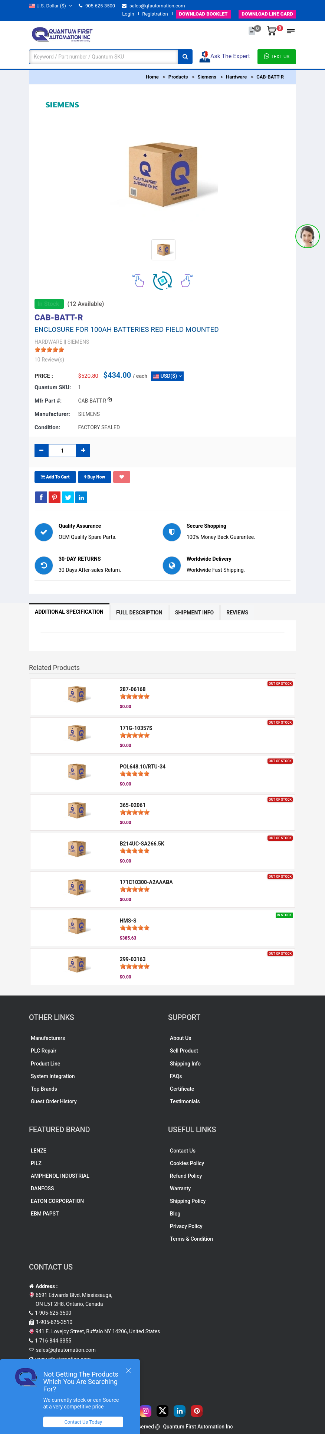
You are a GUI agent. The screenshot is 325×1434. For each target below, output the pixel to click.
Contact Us (183, 1151)
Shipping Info (185, 1064)
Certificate (182, 1089)
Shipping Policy (188, 1201)
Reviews (237, 613)
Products (178, 77)
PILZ (36, 1163)
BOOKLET (203, 14)
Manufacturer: (52, 414)
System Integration (53, 1076)
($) (50, 6)
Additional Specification (69, 612)
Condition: (47, 427)
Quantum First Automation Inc (198, 1427)
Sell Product (184, 1051)
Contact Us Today (83, 1422)
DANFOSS (42, 1188)
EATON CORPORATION (57, 1201)
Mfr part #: (48, 400)
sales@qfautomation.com (153, 6)
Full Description (139, 613)
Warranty (180, 1188)
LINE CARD (267, 14)
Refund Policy (186, 1176)
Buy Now (94, 477)
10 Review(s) (49, 360)
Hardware (236, 77)
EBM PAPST (45, 1214)
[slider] (49, 350)
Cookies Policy (187, 1163)
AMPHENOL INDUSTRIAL (60, 1176)
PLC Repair (43, 1051)
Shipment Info (194, 613)
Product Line (45, 1064)
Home (152, 77)
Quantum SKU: (53, 387)
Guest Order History (54, 1101)
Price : (44, 376)
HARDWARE (48, 342)
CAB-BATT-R (270, 77)
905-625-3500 (97, 6)
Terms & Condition (191, 1239)
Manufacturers (48, 1038)
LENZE (38, 1151)
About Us (180, 1038)
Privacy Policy (186, 1226)
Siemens (206, 77)
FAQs (176, 1076)
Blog (175, 1214)
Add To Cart (55, 477)
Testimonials (185, 1101)
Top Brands (44, 1089)
